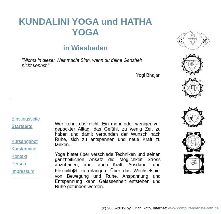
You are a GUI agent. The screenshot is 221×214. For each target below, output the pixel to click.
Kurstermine (24, 148)
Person (19, 163)
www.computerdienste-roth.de (193, 208)
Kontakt (19, 156)
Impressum (23, 171)
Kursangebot (25, 141)
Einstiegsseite (26, 118)
